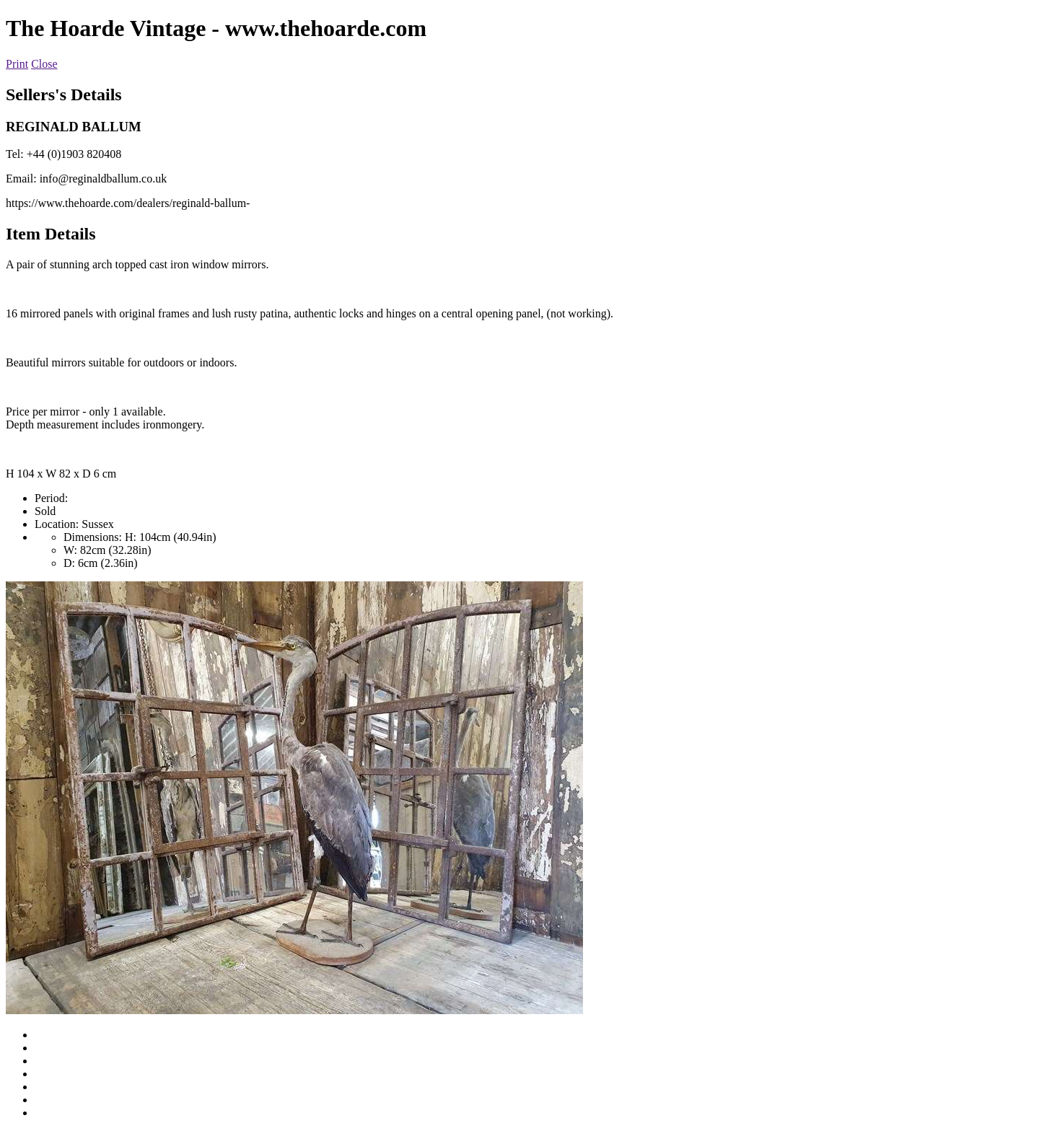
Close (44, 64)
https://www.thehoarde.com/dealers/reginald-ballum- (128, 203)
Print (17, 64)
